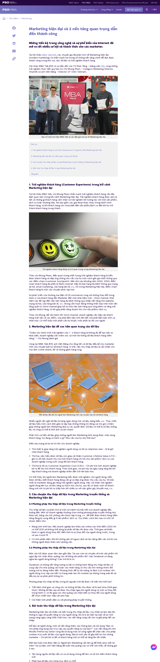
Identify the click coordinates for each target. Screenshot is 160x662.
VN (152, 9)
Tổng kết (8, 91)
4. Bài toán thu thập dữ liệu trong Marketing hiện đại (13, 83)
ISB (102, 65)
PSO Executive (112, 2)
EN (155, 9)
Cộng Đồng (107, 9)
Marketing (27, 18)
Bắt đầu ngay (134, 9)
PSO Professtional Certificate (135, 2)
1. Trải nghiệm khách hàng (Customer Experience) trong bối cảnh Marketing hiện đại (14, 40)
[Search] (147, 9)
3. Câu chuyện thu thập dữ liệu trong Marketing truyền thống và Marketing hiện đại (13, 68)
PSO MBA (86, 2)
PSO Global (98, 2)
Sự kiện (119, 9)
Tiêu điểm (13, 18)
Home (4, 18)
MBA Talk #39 (49, 54)
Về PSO (154, 2)
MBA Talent (74, 2)
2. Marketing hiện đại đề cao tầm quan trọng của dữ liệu (13, 54)
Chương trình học (89, 9)
